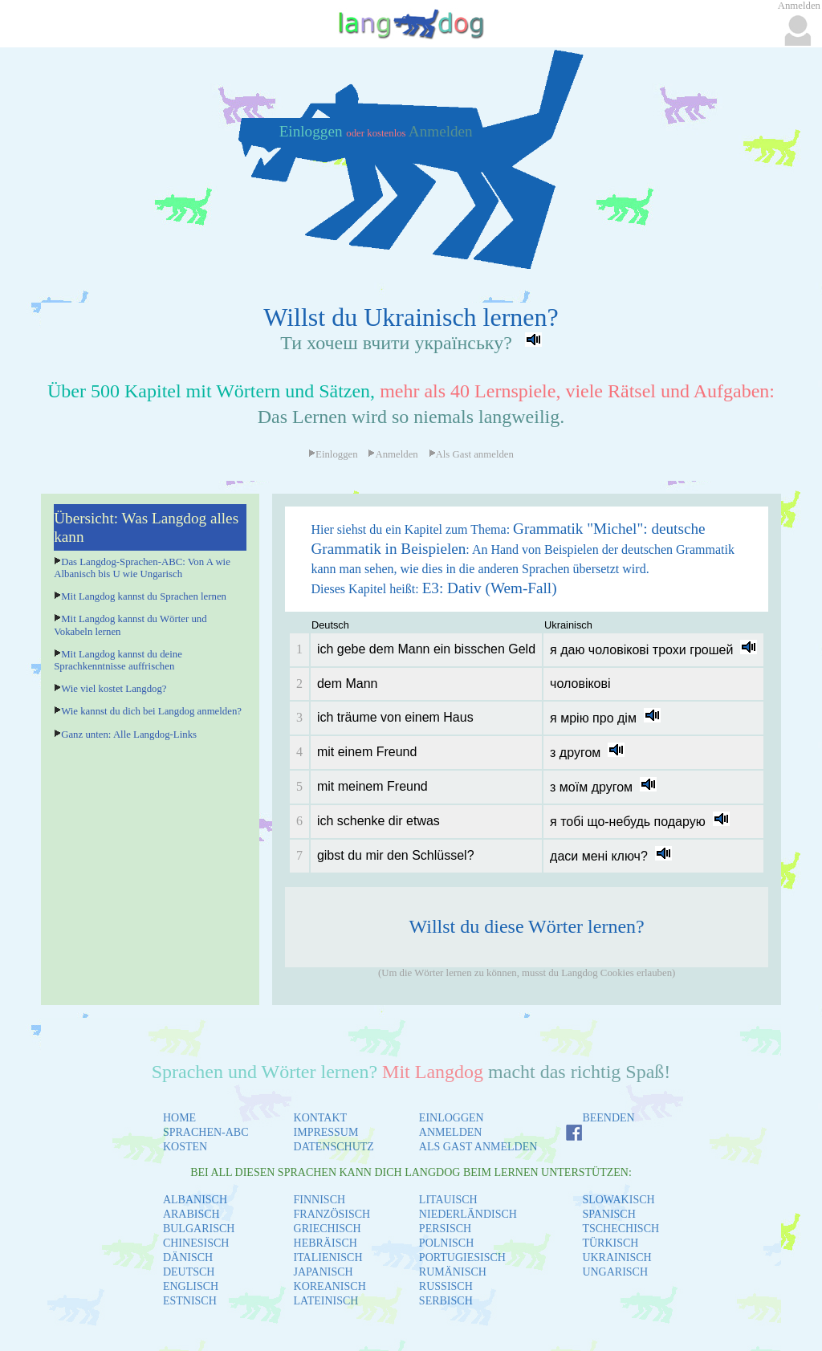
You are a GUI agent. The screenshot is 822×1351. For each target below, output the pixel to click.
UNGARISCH (615, 1272)
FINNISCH (320, 1200)
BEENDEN (608, 1118)
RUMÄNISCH (452, 1272)
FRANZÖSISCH (332, 1214)
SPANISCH (608, 1214)
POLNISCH (446, 1243)
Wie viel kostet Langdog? (113, 688)
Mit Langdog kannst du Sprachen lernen (143, 596)
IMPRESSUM (326, 1132)
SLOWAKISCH (618, 1200)
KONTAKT (321, 1118)
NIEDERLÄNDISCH (468, 1214)
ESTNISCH (190, 1301)
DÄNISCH (188, 1257)
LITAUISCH (448, 1200)
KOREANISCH (330, 1286)
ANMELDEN (450, 1132)
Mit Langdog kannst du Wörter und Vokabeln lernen (130, 625)
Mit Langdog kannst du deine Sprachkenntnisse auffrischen (118, 660)
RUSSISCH (446, 1286)
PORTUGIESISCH (462, 1257)
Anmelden (441, 131)
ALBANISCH (195, 1200)
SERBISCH (446, 1301)
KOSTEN (185, 1147)
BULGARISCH (198, 1229)
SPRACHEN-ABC (206, 1132)
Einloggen (313, 131)
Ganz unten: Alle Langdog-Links (129, 734)
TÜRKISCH (610, 1243)
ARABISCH (191, 1214)
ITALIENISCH (328, 1257)
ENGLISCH (190, 1286)
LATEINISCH (326, 1301)
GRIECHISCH (327, 1229)
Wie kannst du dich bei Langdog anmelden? (151, 711)
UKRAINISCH (616, 1257)
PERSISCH (445, 1229)
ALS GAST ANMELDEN (478, 1147)
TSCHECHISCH (620, 1229)
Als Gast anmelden (471, 454)
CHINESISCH (196, 1243)
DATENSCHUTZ (334, 1147)
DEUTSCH (189, 1272)
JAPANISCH (323, 1272)
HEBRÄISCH (325, 1243)
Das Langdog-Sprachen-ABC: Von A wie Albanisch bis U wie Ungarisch (142, 568)
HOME (179, 1118)
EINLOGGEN (451, 1118)
